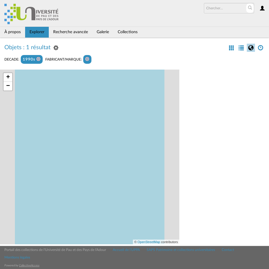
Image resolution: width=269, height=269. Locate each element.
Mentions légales (17, 257)
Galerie (103, 32)
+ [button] (8, 77)
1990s (32, 59)
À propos (12, 32)
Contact (228, 250)
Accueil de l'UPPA (126, 250)
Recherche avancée (70, 32)
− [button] (8, 86)
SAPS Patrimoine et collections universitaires (181, 250)
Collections (128, 32)
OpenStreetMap (149, 242)
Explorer (36, 32)
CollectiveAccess (29, 265)
